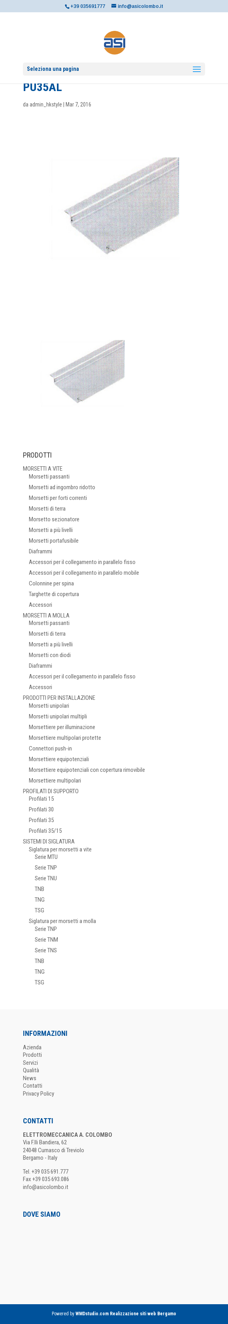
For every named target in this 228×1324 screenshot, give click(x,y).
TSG (39, 910)
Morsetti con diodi (50, 655)
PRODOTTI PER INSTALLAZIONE (59, 697)
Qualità (31, 1070)
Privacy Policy (38, 1093)
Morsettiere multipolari (55, 780)
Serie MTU (46, 857)
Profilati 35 (41, 820)
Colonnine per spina (51, 583)
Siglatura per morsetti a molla (62, 921)
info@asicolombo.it (45, 1187)
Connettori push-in (50, 748)
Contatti (32, 1085)
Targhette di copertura (54, 594)
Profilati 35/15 (45, 830)
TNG (40, 899)
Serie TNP (46, 867)
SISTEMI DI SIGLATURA (49, 841)
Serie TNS (46, 950)
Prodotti (32, 1054)
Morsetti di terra (47, 508)
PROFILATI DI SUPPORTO (51, 791)
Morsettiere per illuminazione (62, 727)
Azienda (32, 1047)
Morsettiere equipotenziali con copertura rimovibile (87, 769)
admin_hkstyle (46, 104)
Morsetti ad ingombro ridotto (62, 487)
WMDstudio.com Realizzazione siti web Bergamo (125, 1313)
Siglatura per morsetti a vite (60, 849)
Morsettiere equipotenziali (59, 759)
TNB (39, 889)
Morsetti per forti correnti (58, 497)
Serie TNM (46, 939)
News (29, 1078)
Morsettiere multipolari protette (65, 737)
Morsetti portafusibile (54, 540)
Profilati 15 (41, 798)
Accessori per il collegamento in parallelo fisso (82, 562)
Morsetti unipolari (49, 705)
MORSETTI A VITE (42, 468)
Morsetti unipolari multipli (58, 716)
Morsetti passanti (49, 476)
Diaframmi (40, 551)
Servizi (30, 1062)
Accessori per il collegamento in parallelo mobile (84, 572)
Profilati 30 (41, 809)
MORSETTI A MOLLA (46, 615)
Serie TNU (46, 878)
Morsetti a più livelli (51, 530)
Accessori (40, 604)
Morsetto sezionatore (54, 519)
